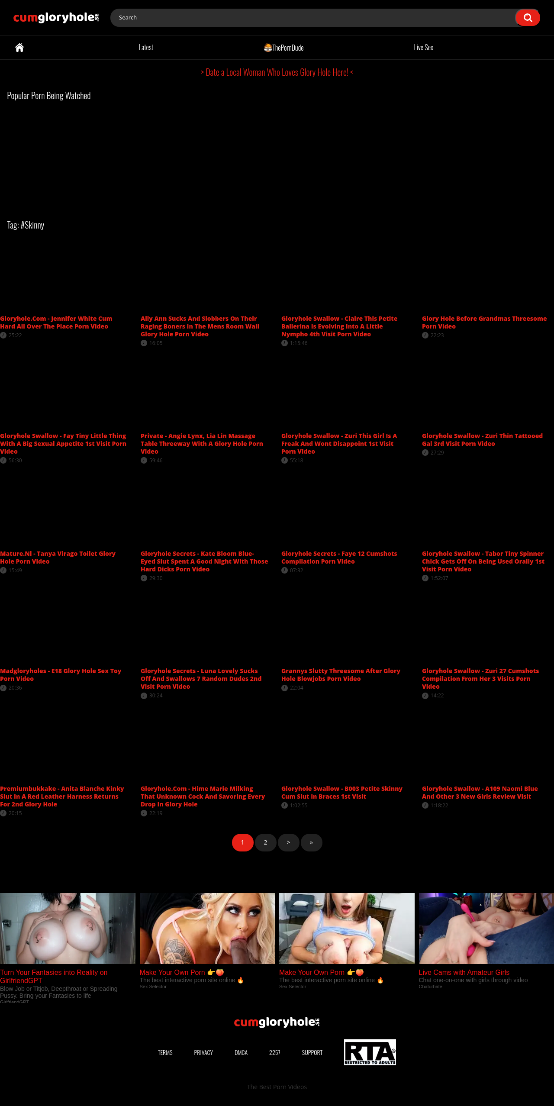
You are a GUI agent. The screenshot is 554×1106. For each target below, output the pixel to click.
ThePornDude (284, 47)
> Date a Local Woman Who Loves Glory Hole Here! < (277, 71)
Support (312, 1052)
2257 (274, 1052)
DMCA (241, 1052)
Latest (146, 47)
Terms (165, 1052)
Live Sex (424, 47)
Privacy (203, 1052)
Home (19, 47)
